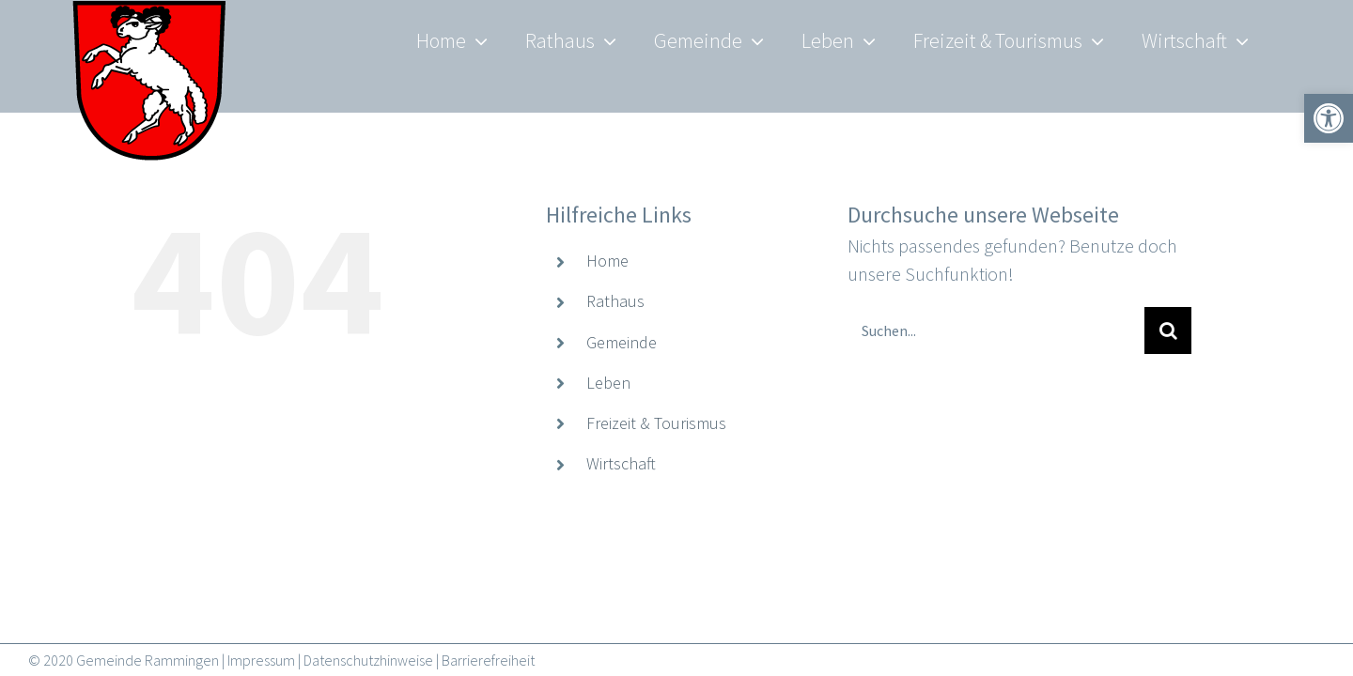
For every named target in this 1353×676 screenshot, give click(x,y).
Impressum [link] (261, 660)
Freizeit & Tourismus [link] (656, 423)
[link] (150, 94)
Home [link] (607, 260)
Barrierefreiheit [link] (488, 660)
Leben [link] (608, 382)
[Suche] (1167, 330)
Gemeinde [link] (621, 342)
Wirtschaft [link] (621, 463)
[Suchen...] (996, 330)
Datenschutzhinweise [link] (368, 660)
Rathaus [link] (615, 301)
